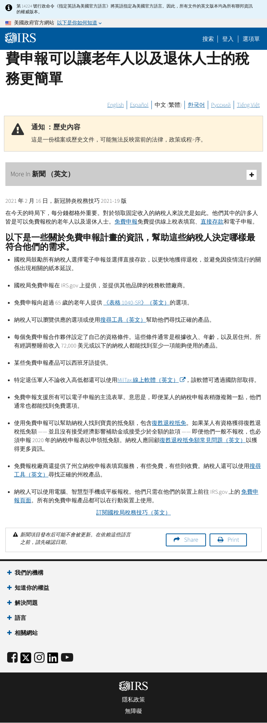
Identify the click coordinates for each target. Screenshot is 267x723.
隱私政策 (133, 699)
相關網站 (26, 633)
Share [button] (191, 540)
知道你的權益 (32, 588)
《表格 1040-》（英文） (136, 303)
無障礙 (133, 711)
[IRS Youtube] (67, 658)
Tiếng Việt (248, 105)
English (115, 105)
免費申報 (125, 222)
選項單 (251, 39)
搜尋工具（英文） (123, 320)
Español (139, 105)
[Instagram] (39, 658)
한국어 (196, 105)
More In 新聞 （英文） (133, 174)
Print (233, 540)
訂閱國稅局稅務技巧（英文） (133, 513)
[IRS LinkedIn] (52, 660)
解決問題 (26, 603)
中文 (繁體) (168, 105)
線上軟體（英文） (151, 380)
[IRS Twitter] (25, 660)
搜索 (208, 39)
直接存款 (212, 222)
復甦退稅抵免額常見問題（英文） (203, 440)
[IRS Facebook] (12, 658)
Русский (221, 105)
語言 (20, 618)
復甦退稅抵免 (169, 423)
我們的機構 (29, 573)
